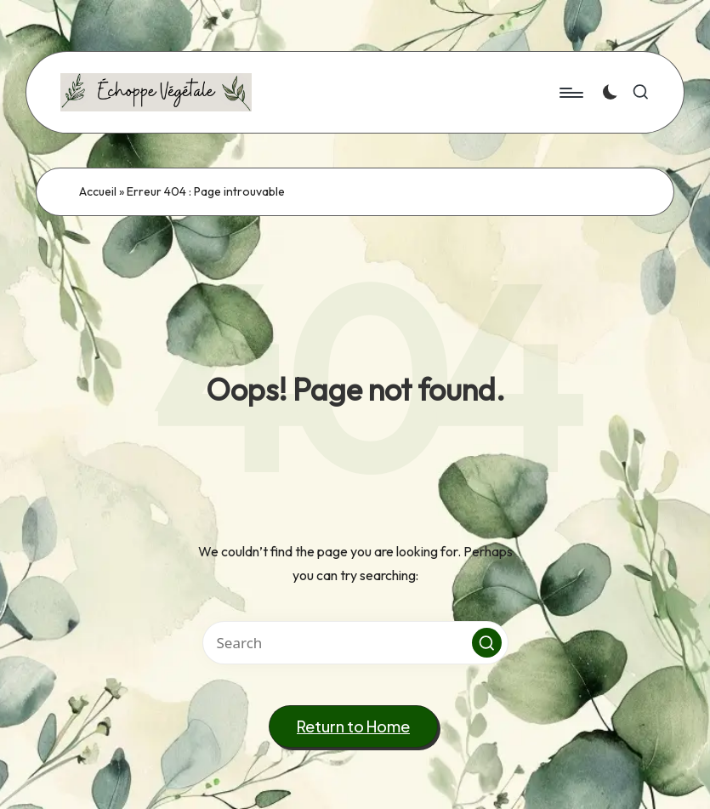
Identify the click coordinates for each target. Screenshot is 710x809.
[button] (487, 643)
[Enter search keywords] (355, 642)
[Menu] (570, 93)
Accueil (97, 191)
